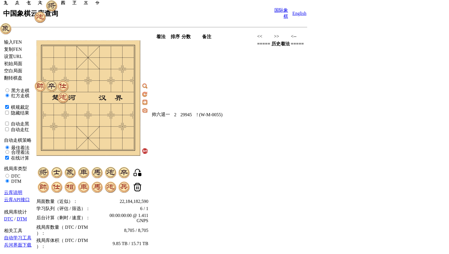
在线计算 (19, 158)
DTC (15, 176)
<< (259, 36)
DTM (15, 181)
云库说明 (13, 192)
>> (276, 36)
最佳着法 (19, 147)
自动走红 (19, 129)
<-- (294, 36)
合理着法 (19, 152)
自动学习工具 (17, 237)
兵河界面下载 (17, 245)
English (299, 13)
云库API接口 (17, 199)
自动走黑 (19, 123)
